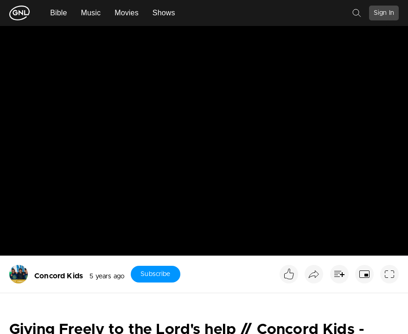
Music (91, 13)
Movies (127, 13)
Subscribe (155, 274)
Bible (58, 13)
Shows (164, 13)
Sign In (384, 13)
